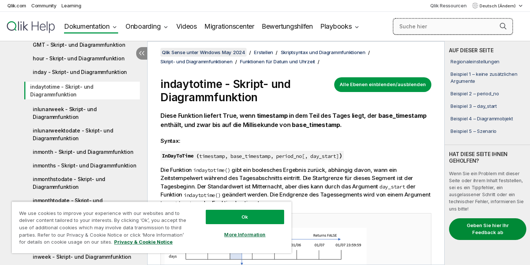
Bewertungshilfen (287, 26)
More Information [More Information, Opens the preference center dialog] (244, 234)
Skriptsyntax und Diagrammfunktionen (323, 52)
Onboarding (143, 26)
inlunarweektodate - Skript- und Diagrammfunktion (73, 134)
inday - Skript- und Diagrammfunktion (80, 72)
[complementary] (487, 153)
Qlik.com (16, 5)
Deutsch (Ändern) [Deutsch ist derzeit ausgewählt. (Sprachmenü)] (498, 5)
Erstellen (263, 52)
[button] (503, 26)
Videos (186, 26)
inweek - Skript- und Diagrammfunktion (82, 257)
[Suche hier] (452, 26)
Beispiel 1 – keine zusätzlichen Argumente (484, 77)
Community (44, 5)
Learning (71, 5)
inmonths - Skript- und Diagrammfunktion (84, 165)
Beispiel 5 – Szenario (474, 131)
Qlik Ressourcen (448, 5)
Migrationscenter (229, 26)
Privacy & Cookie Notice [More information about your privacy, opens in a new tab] (143, 242)
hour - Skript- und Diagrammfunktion (78, 58)
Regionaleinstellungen (475, 61)
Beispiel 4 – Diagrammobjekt (482, 118)
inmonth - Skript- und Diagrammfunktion (83, 152)
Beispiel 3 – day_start (474, 106)
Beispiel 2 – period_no (475, 93)
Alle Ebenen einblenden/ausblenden (383, 84)
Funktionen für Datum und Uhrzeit (277, 61)
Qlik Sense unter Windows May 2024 (203, 52)
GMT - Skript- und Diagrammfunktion (79, 45)
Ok (244, 217)
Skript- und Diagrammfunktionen (196, 61)
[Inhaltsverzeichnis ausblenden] (141, 53)
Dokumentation (87, 26)
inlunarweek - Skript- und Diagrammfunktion (65, 113)
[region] (152, 227)
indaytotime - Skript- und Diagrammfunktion (61, 91)
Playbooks (336, 26)
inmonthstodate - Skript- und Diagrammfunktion (69, 183)
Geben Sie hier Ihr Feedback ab (488, 229)
